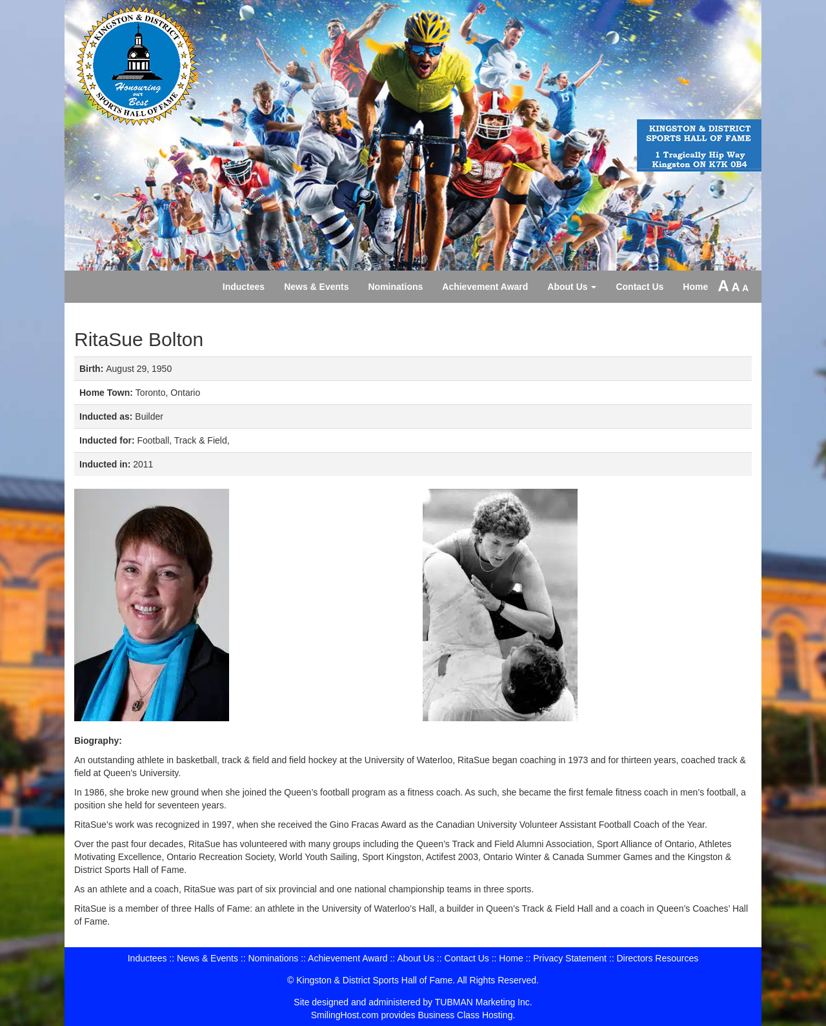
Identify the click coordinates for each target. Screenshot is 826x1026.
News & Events (316, 287)
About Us (571, 287)
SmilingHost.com (345, 1015)
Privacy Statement (570, 958)
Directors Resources (657, 958)
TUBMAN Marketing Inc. (483, 1002)
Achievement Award (485, 287)
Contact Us (639, 287)
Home (695, 287)
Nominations (395, 287)
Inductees (244, 287)
